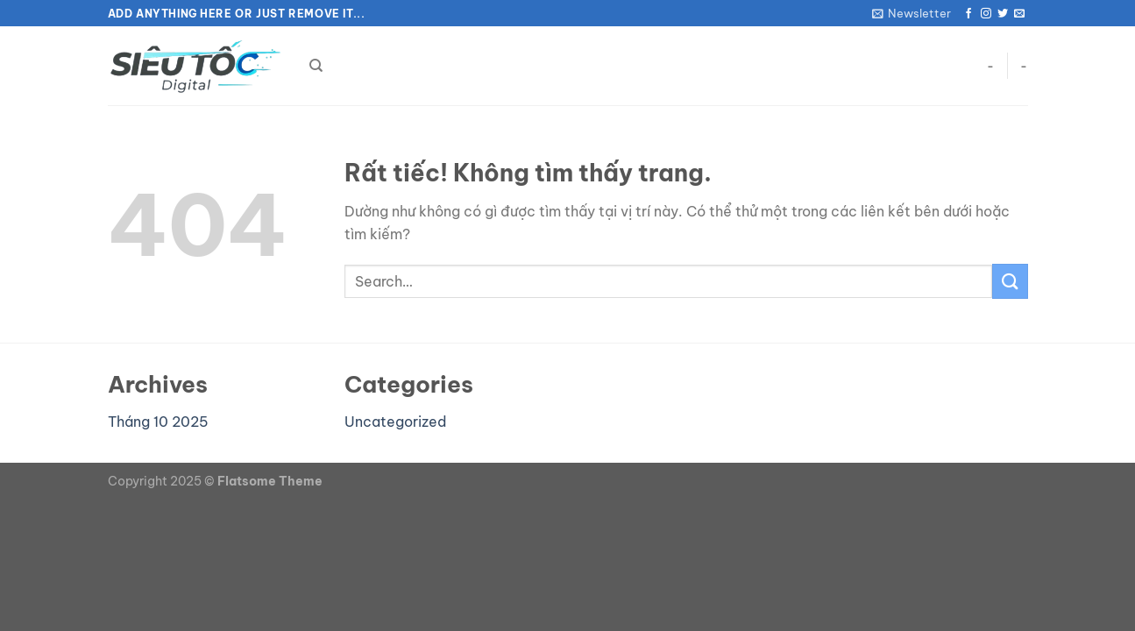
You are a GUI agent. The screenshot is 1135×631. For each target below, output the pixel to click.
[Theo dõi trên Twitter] (1002, 14)
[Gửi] (1009, 281)
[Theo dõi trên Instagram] (986, 14)
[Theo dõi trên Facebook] (968, 14)
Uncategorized (395, 421)
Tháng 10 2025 (158, 421)
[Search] (316, 65)
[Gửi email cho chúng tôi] (1019, 14)
